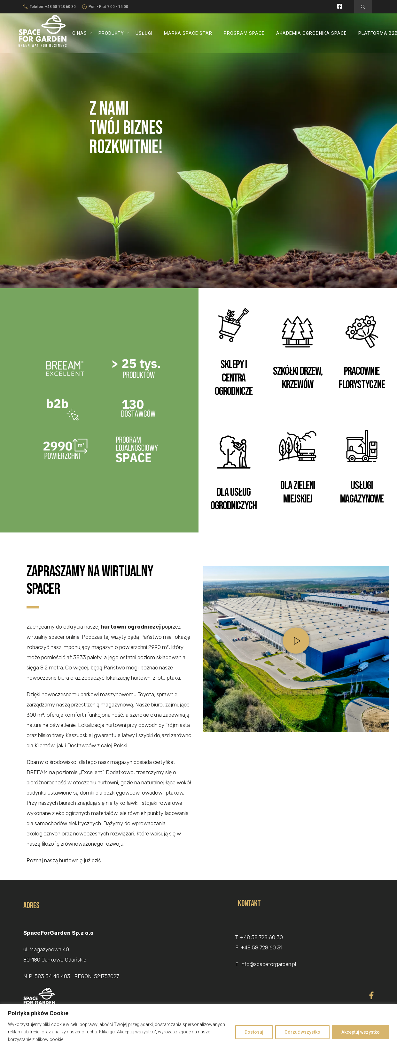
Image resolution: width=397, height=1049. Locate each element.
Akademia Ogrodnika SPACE (311, 33)
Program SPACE (244, 33)
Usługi (144, 33)
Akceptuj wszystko (360, 1032)
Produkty (111, 33)
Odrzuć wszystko (302, 1032)
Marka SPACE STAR (188, 33)
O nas (79, 33)
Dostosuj (254, 1032)
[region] (198, 1026)
